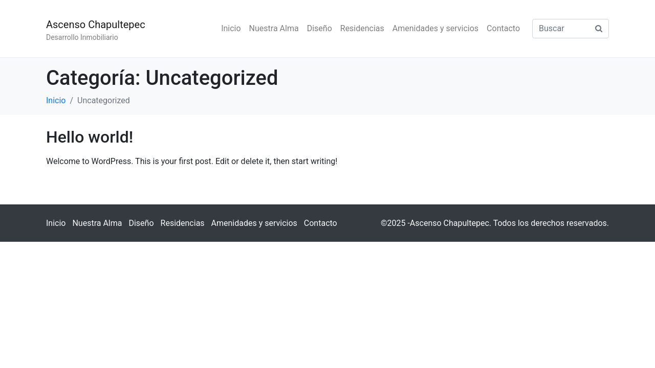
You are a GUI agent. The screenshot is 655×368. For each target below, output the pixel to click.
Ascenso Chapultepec (95, 24)
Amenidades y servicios (435, 28)
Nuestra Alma (274, 28)
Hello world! (89, 137)
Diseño (319, 28)
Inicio (231, 28)
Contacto (503, 28)
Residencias (362, 28)
